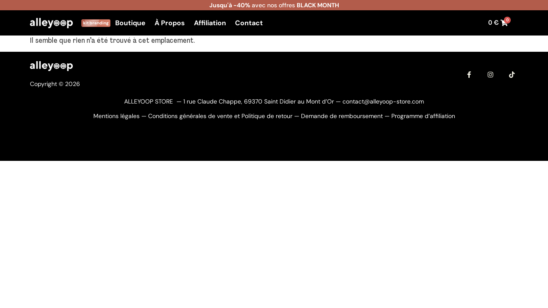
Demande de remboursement (342, 116)
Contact (249, 23)
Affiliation (210, 23)
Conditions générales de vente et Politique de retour (220, 116)
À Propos (170, 23)
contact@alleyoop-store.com (383, 101)
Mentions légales (116, 116)
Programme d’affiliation (423, 116)
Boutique (130, 23)
